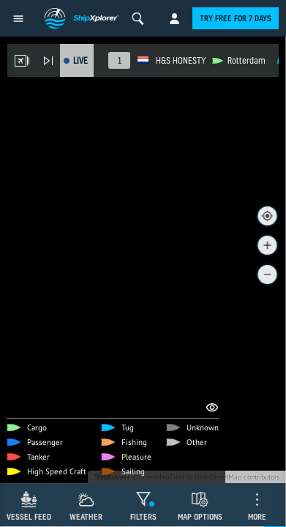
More (257, 517)
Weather (85, 517)
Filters (143, 517)
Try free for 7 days (235, 18)
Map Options (200, 517)
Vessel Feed (29, 517)
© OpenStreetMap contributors (233, 477)
